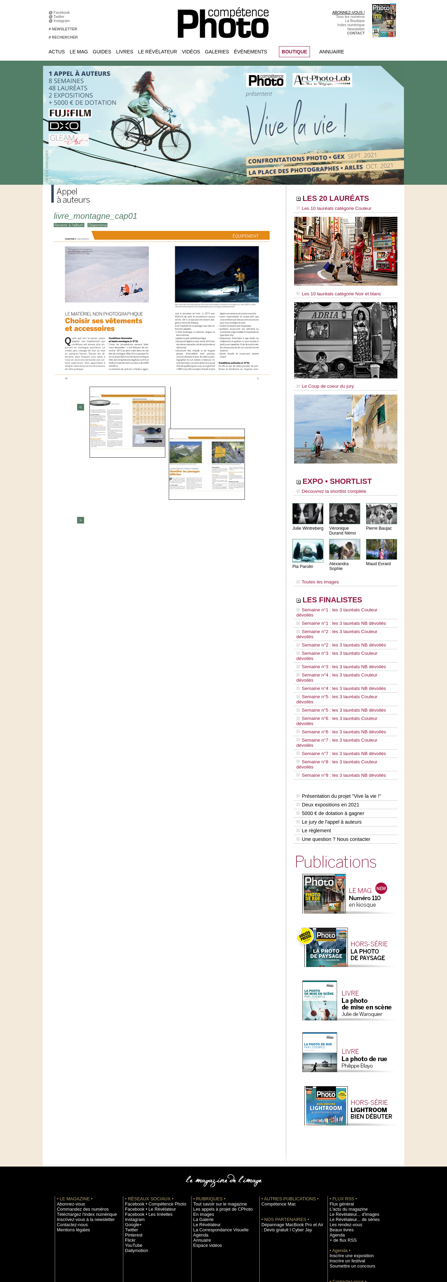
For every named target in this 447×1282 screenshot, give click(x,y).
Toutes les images (316, 574)
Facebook (63, 12)
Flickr (129, 1155)
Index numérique (351, 25)
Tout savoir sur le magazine (215, 1119)
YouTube (132, 1161)
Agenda (199, 1150)
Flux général (340, 1119)
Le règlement (313, 748)
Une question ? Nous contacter (332, 755)
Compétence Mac (275, 1119)
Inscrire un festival (344, 1176)
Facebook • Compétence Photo (150, 1119)
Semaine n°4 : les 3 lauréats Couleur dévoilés (341, 640)
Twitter (60, 16)
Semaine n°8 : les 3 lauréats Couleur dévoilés (341, 693)
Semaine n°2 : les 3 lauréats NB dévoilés (337, 621)
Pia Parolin (302, 561)
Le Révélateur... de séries (350, 1135)
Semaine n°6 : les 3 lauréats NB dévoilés (337, 673)
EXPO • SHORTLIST (345, 478)
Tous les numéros (350, 16)
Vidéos (191, 51)
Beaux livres (340, 1145)
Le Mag (79, 51)
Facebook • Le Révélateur (146, 1124)
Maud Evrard (378, 559)
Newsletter (356, 29)
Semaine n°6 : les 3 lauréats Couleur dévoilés (341, 666)
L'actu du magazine (345, 1124)
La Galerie (201, 1135)
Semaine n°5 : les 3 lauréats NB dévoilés (337, 660)
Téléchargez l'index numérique (82, 1130)
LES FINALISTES (339, 592)
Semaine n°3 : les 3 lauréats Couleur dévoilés (341, 627)
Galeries (217, 51)
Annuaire (331, 51)
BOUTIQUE (294, 51)
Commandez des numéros (78, 1124)
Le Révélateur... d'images (350, 1130)
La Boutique (355, 21)
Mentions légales (70, 1145)
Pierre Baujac (378, 523)
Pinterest (132, 1150)
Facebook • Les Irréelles (145, 1130)
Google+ (132, 1140)
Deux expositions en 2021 (327, 726)
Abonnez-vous (68, 1119)
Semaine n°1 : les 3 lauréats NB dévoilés (337, 608)
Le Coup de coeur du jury (322, 383)
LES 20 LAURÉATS (343, 199)
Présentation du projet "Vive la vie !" (337, 719)
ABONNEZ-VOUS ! (348, 12)
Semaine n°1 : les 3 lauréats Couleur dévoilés (341, 601)
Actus (57, 51)
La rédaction (340, 1212)
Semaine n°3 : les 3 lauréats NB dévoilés (337, 634)
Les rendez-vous (343, 1140)
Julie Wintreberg (307, 523)
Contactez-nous (70, 1140)
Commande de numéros (349, 1202)
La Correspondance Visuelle (216, 1145)
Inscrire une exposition (348, 1171)
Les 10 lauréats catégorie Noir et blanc (335, 292)
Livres (124, 51)
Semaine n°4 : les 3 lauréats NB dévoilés (337, 647)
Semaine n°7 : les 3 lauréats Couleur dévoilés (341, 680)
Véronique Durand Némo (342, 526)
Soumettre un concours (348, 1181)
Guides (102, 51)
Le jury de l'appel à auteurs (328, 740)
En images (201, 1130)
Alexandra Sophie (345, 559)
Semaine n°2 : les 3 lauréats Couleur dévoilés (341, 614)
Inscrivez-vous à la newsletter (81, 1135)
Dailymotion (134, 1166)
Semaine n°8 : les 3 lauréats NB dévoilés (337, 699)
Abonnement (340, 1207)
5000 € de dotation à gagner (329, 733)
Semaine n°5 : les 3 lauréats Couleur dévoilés (341, 653)
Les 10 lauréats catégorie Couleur (330, 208)
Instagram (63, 21)
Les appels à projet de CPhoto (217, 1124)
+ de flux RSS (341, 1155)
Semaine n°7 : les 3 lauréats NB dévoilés (337, 686)
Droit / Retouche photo (348, 1217)
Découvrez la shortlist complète (328, 487)
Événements (250, 51)
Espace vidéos (205, 1161)
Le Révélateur (157, 51)
